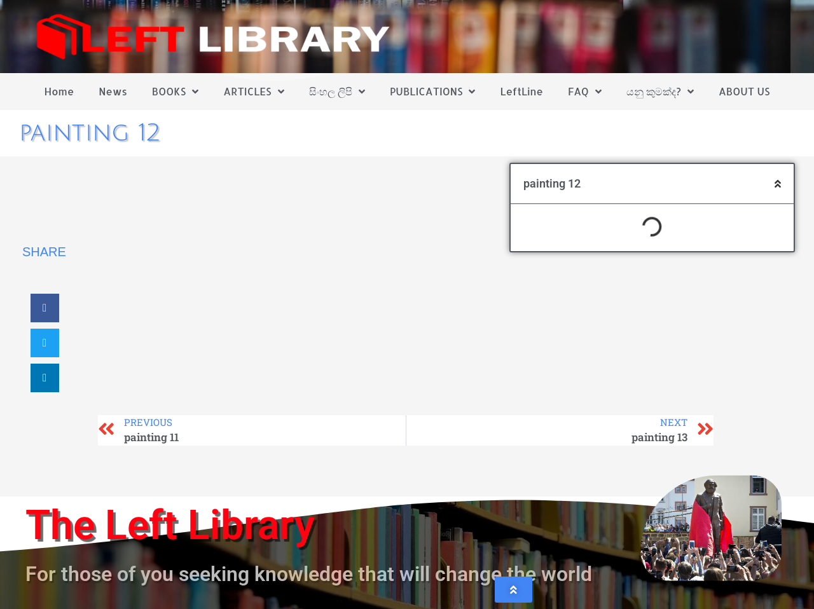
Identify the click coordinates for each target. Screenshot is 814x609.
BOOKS (175, 91)
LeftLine (521, 91)
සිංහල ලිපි (337, 91)
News (113, 91)
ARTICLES (253, 91)
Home (59, 91)
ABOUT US (744, 91)
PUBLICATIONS (433, 91)
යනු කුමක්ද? (660, 91)
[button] (45, 308)
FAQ (585, 91)
